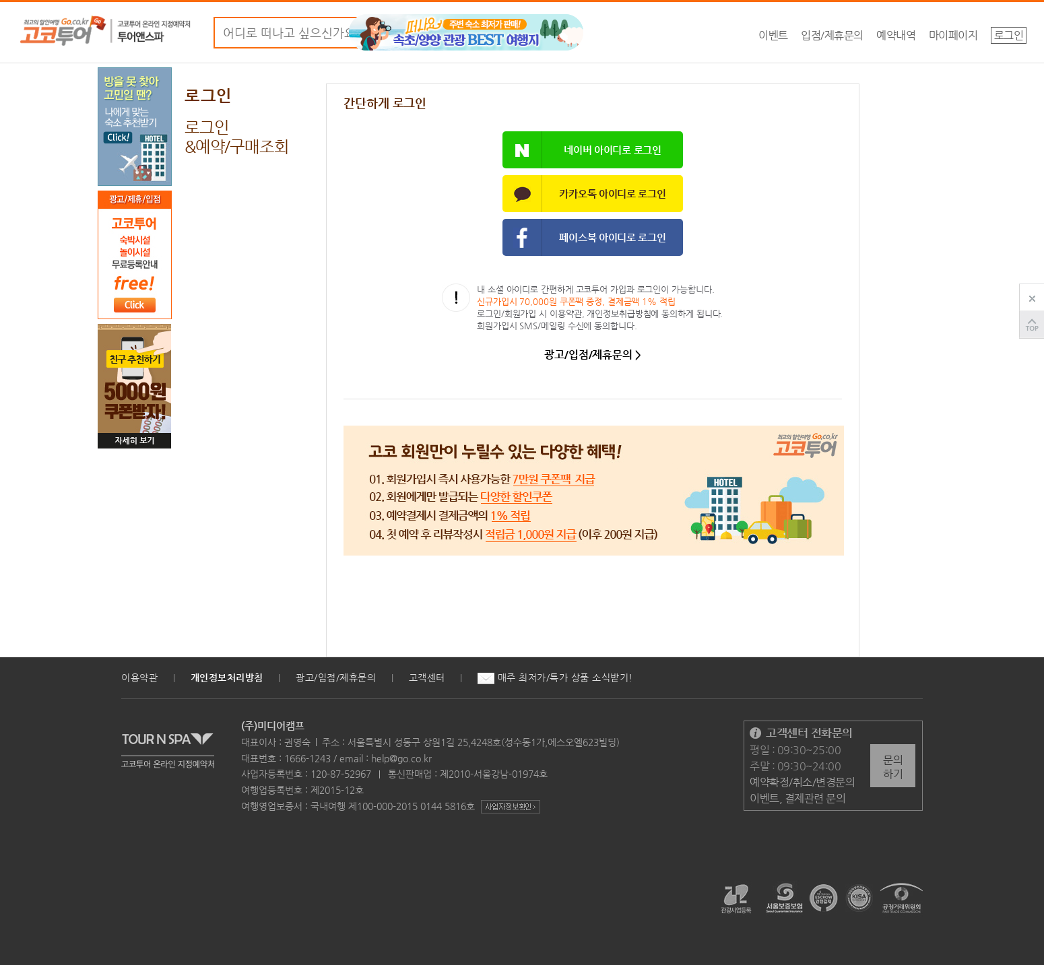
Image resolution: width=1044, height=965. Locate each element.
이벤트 (773, 35)
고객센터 (427, 677)
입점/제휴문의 (832, 35)
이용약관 (139, 677)
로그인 (1009, 35)
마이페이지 (953, 35)
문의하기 (893, 767)
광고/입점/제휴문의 (336, 677)
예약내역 (895, 35)
